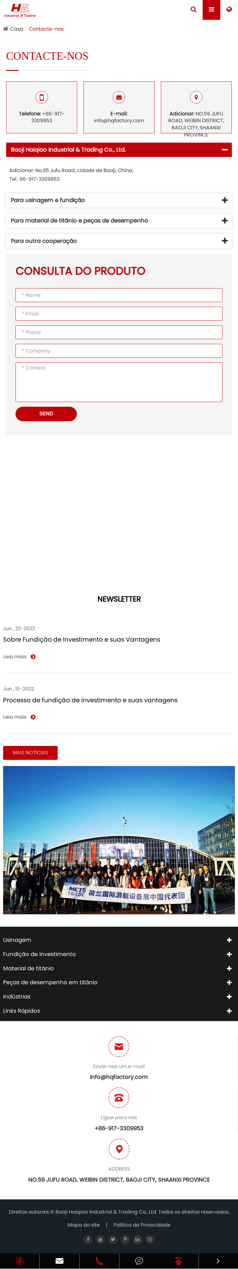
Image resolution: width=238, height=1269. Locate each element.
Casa (16, 28)
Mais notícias (30, 752)
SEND (46, 413)
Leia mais (19, 656)
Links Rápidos (21, 1011)
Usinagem (17, 940)
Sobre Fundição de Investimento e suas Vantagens (81, 639)
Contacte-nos (46, 28)
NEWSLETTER (119, 599)
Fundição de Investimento (39, 954)
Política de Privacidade (142, 1224)
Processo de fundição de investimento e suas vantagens (90, 700)
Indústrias (16, 996)
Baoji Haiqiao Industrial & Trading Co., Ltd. (106, 1211)
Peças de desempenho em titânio (50, 982)
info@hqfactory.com (119, 107)
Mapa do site (84, 1224)
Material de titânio (28, 968)
